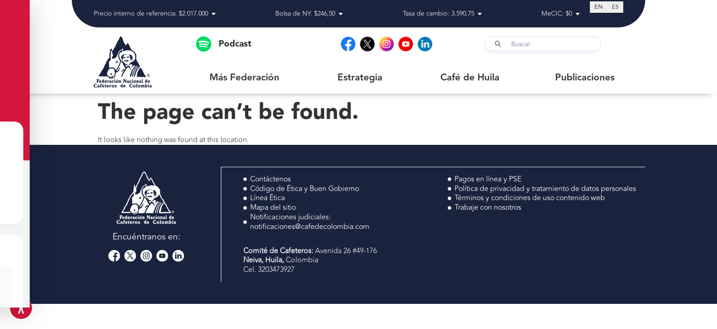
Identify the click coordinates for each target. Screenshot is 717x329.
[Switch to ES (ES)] (615, 6)
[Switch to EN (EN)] (598, 6)
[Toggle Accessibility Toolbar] (21, 308)
